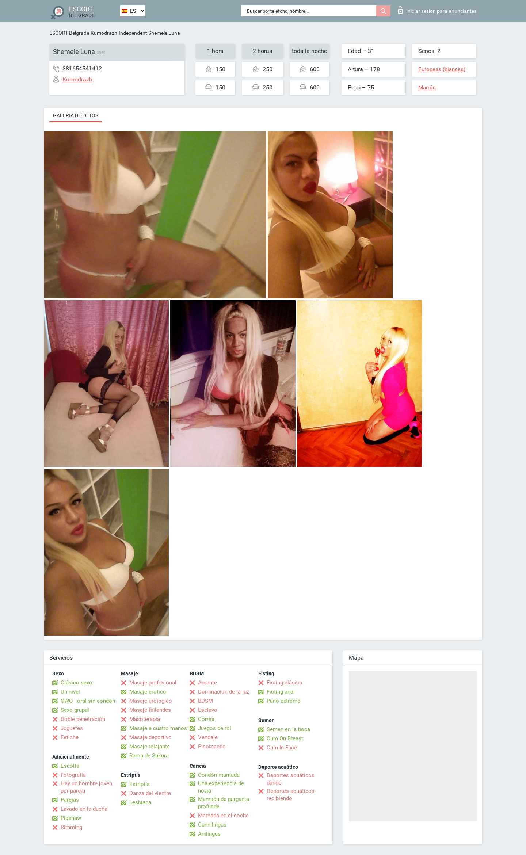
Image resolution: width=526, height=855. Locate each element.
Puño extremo (284, 701)
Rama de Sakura (149, 755)
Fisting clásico (284, 682)
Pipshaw (71, 818)
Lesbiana (140, 802)
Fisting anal (281, 691)
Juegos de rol (214, 728)
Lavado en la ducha (84, 809)
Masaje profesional (152, 682)
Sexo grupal (75, 710)
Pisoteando (212, 746)
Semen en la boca (288, 729)
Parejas (70, 800)
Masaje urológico (150, 701)
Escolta (70, 766)
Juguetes (72, 728)
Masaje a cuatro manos (158, 728)
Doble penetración (83, 719)
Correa (206, 719)
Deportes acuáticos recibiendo (291, 795)
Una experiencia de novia (221, 787)
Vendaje (208, 737)
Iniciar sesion (437, 10)
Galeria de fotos (75, 115)
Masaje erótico (147, 691)
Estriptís (139, 784)
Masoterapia (144, 719)
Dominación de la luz (223, 691)
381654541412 (82, 68)
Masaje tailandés (150, 710)
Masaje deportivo (150, 737)
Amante (207, 682)
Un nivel (70, 691)
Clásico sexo (76, 682)
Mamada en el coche (223, 815)
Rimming (71, 827)
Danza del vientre (150, 793)
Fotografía (73, 775)
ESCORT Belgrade (69, 33)
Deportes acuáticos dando (291, 779)
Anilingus (209, 834)
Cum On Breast (285, 738)
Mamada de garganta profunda (223, 803)
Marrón (427, 87)
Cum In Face (282, 747)
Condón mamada (219, 775)
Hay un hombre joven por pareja (86, 787)
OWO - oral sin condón (88, 701)
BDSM (205, 701)
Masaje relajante (149, 746)
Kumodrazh (104, 33)
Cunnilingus (212, 824)
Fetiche (70, 737)
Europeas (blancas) (441, 69)
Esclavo (207, 710)
